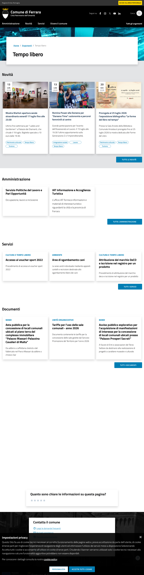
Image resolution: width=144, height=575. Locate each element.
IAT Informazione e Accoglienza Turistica (71, 192)
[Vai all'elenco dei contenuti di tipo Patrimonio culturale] (14, 142)
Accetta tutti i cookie (82, 569)
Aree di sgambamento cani (68, 260)
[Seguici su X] (108, 13)
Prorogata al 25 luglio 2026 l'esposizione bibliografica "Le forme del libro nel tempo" (117, 116)
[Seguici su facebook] (99, 13)
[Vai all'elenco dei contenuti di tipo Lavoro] (75, 142)
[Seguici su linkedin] (118, 13)
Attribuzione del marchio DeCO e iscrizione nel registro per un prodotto (117, 263)
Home (16, 45)
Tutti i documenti (128, 365)
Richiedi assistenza (43, 532)
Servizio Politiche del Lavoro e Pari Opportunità (24, 192)
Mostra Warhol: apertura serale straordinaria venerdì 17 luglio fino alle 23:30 (25, 116)
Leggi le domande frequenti (47, 528)
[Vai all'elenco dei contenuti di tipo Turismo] (12, 146)
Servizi (41, 23)
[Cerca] (139, 13)
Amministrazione (10, 23)
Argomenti (27, 45)
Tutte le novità (129, 159)
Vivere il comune (58, 23)
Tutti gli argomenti (134, 23)
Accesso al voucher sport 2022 (24, 260)
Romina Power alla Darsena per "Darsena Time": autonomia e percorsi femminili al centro (71, 116)
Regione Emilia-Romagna (11, 3)
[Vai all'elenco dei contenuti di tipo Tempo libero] (29, 142)
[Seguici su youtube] (113, 13)
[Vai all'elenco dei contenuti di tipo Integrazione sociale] (60, 142)
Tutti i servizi (130, 286)
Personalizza (58, 569)
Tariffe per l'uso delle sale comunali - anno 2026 (67, 326)
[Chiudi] (140, 536)
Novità (28, 23)
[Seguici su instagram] (103, 13)
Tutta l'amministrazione (124, 221)
